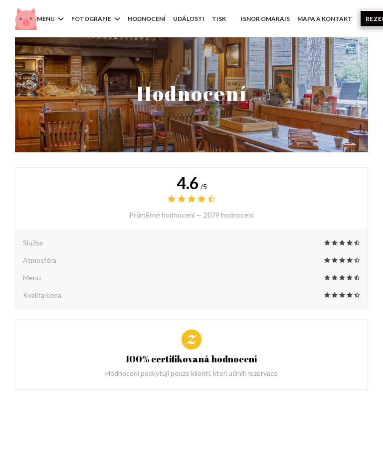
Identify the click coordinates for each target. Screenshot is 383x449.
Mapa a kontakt (324, 18)
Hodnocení (147, 18)
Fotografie (95, 18)
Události (188, 18)
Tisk (219, 18)
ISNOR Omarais (265, 17)
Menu (50, 18)
